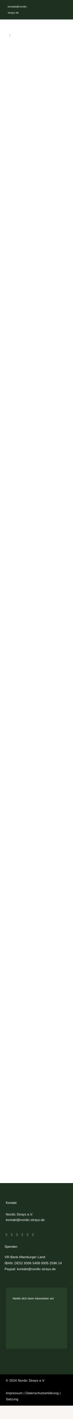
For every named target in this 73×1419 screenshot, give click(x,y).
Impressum (14, 1397)
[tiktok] (17, 1238)
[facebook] (6, 1238)
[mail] (33, 1238)
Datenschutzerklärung (42, 1397)
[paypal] (27, 1238)
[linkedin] (22, 1238)
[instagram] (11, 1238)
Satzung (12, 1402)
